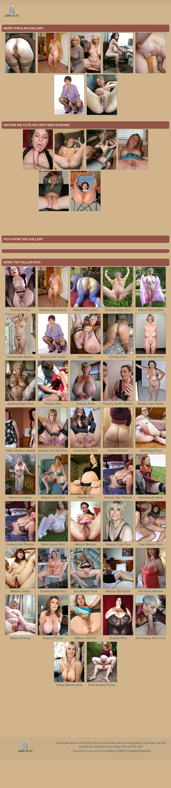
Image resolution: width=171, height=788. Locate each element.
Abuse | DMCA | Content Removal (129, 778)
